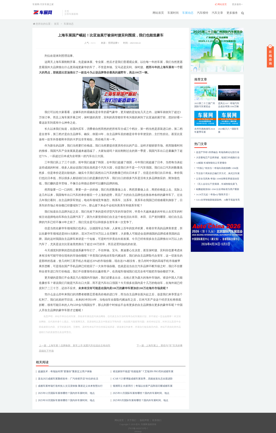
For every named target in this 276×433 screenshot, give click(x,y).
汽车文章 (217, 12)
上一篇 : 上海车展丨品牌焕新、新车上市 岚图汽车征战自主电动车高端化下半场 (74, 348)
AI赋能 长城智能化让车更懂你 (211, 162)
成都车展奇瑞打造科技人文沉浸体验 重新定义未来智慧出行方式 (70, 387)
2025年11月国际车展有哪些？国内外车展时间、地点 (141, 393)
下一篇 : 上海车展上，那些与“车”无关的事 (160, 345)
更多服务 (232, 12)
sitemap (138, 431)
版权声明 (144, 420)
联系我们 (156, 420)
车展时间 (173, 12)
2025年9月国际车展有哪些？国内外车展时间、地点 (140, 400)
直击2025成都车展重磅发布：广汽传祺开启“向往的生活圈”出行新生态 (68, 379)
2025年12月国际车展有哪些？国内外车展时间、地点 (66, 393)
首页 (56, 24)
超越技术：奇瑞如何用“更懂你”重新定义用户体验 (65, 371)
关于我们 (131, 420)
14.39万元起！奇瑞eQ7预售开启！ (213, 194)
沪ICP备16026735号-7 (138, 428)
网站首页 (158, 12)
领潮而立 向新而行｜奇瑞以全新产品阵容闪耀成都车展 (143, 386)
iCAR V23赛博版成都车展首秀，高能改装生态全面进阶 (143, 378)
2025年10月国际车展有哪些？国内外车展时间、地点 (66, 400)
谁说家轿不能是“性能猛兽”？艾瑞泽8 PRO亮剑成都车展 (143, 371)
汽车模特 (202, 12)
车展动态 (187, 12)
